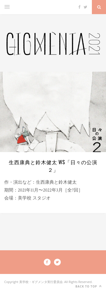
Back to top (88, 286)
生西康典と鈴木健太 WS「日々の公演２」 (53, 165)
